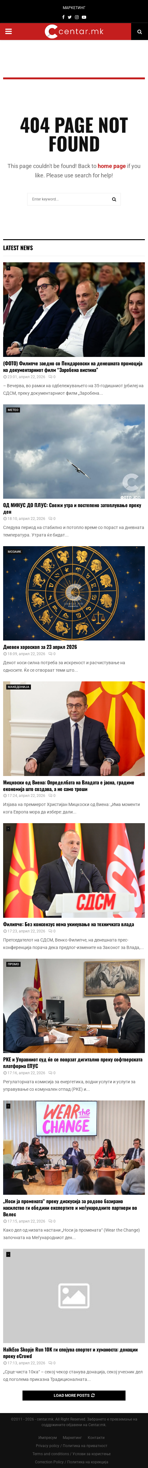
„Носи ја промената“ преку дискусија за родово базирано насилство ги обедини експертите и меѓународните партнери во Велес (70, 1207)
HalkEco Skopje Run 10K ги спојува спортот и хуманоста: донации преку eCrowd (70, 1353)
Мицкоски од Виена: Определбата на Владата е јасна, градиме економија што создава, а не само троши (68, 785)
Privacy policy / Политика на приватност (71, 1446)
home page (112, 166)
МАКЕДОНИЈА (18, 687)
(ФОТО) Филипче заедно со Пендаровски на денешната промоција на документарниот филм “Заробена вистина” (72, 366)
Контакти (96, 1438)
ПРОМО (13, 964)
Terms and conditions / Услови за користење (71, 1454)
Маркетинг (72, 1438)
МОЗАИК (14, 551)
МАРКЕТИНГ (74, 8)
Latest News (18, 248)
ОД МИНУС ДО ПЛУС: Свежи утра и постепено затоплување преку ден (72, 508)
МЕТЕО (13, 410)
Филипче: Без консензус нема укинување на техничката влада (68, 924)
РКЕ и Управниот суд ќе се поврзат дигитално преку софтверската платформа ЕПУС (72, 1062)
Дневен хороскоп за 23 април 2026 (40, 646)
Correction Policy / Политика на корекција (71, 1462)
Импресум (47, 1438)
